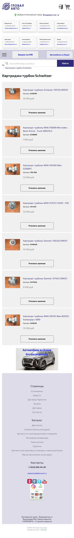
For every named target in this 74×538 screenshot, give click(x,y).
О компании (37, 391)
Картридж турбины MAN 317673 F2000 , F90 (46, 203)
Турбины (37, 446)
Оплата (37, 403)
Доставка (37, 408)
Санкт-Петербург (27, 23)
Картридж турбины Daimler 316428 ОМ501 (45, 240)
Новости (37, 395)
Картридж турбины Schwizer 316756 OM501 (45, 89)
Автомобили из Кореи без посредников (37, 352)
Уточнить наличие (37, 112)
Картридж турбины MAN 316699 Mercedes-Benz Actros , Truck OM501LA (45, 129)
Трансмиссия (37, 442)
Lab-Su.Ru (43, 530)
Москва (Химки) (44, 23)
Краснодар (8, 39)
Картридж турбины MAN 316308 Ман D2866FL (42, 167)
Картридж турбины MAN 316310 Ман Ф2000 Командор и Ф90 (46, 318)
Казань (59, 39)
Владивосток (8, 23)
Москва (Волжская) (45, 39)
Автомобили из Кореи (59, 55)
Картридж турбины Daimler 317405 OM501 (45, 278)
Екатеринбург (26, 39)
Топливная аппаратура (37, 438)
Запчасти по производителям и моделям (37, 433)
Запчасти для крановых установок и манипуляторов (37, 450)
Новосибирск (61, 23)
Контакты (37, 412)
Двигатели (37, 425)
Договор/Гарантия (37, 399)
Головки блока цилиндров (37, 429)
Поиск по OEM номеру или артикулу (20, 63)
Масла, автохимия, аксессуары (37, 454)
